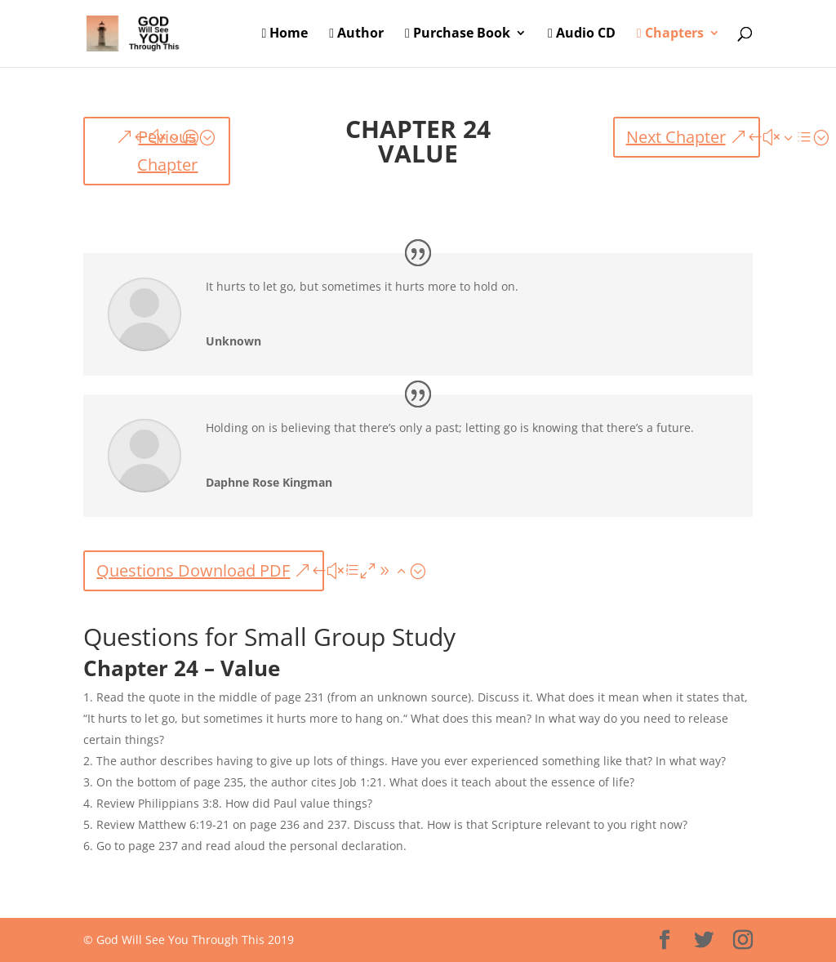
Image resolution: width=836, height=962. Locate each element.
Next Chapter (676, 137)
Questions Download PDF (193, 570)
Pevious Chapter (167, 151)
